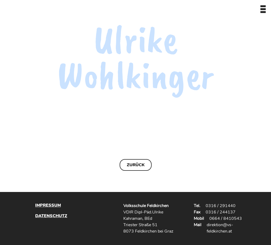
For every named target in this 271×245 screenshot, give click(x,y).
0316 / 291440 (221, 206)
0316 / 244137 (221, 212)
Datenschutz (51, 215)
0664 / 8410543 (225, 218)
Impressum (48, 205)
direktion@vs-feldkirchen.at (220, 228)
